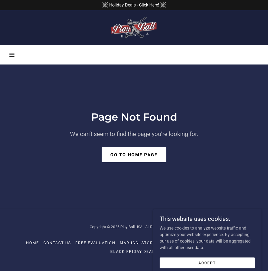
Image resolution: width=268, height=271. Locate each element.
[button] (12, 54)
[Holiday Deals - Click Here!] (134, 5)
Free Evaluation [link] (95, 243)
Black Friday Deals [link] (133, 251)
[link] (134, 27)
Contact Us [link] (57, 243)
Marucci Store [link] (138, 243)
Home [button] (32, 243)
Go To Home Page (133, 154)
